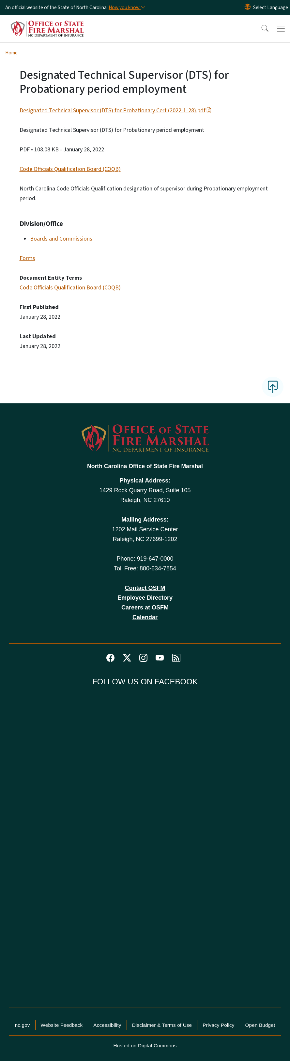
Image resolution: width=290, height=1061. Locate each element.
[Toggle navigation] (281, 28)
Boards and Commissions (61, 239)
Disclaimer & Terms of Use (162, 1025)
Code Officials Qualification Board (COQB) (70, 169)
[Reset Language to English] (248, 7)
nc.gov (22, 1025)
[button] (260, 28)
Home (11, 52)
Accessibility (107, 1025)
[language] (270, 7)
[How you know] (126, 7)
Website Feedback (62, 1025)
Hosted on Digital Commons (144, 1045)
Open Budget (260, 1025)
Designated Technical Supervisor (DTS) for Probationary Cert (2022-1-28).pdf (116, 110)
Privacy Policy (218, 1025)
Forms (27, 258)
